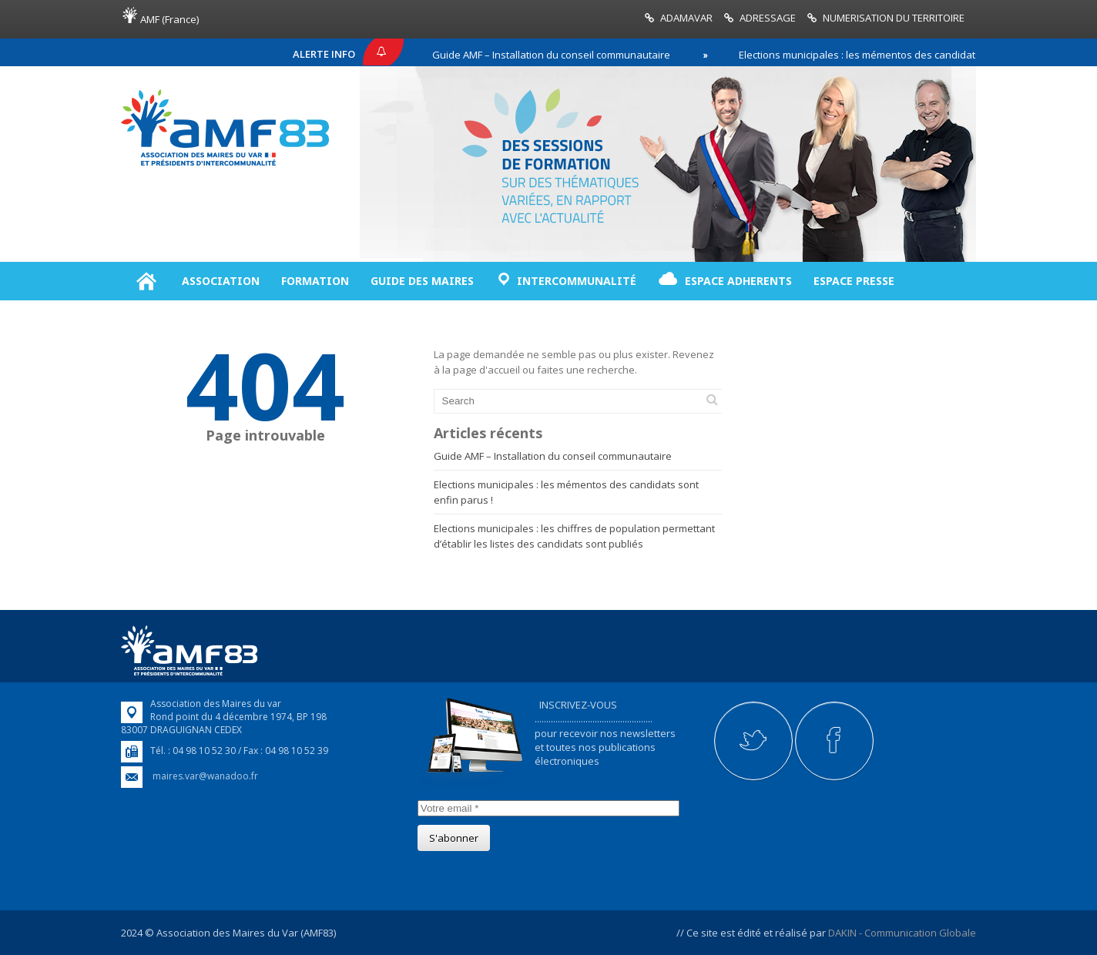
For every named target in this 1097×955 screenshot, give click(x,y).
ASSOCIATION (221, 280)
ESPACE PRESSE (854, 280)
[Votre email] (548, 808)
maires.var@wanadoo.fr (205, 775)
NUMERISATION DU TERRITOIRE (893, 18)
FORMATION (315, 280)
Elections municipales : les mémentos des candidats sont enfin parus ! (907, 55)
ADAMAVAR (686, 18)
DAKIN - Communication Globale (902, 933)
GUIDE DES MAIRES (422, 280)
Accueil (146, 281)
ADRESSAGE (768, 18)
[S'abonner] (454, 838)
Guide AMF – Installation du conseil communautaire (557, 55)
